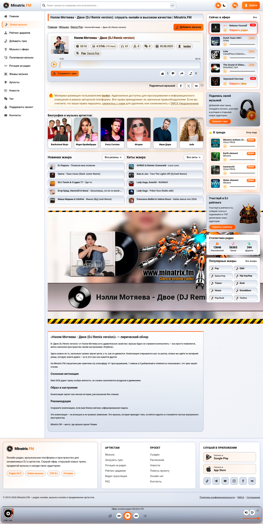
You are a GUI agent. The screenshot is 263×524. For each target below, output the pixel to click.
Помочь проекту (159, 470)
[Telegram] (216, 481)
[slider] (130, 65)
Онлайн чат (157, 476)
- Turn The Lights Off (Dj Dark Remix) (162, 174)
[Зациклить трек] (111, 515)
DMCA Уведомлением (185, 103)
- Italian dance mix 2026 (167, 199)
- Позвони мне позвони (76, 165)
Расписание (157, 460)
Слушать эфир (237, 83)
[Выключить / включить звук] (246, 512)
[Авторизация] (251, 5)
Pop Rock (217, 298)
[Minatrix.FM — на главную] (21, 5)
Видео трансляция (116, 476)
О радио (155, 454)
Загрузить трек (220, 121)
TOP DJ (53, 473)
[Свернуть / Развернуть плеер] (256, 510)
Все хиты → (194, 157)
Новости (155, 465)
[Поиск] (108, 5)
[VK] (252, 481)
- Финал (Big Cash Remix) (85, 199)
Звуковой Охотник (233, 78)
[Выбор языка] (235, 5)
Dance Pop (77, 27)
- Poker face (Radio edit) (155, 190)
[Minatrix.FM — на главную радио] (20, 449)
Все (255, 17)
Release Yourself (238, 25)
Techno (241, 298)
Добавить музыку (188, 27)
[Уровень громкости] (251, 518)
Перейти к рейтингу (222, 227)
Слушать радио (239, 30)
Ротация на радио (115, 465)
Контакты (156, 481)
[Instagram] (234, 481)
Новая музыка (35, 473)
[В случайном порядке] (144, 515)
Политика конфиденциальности (217, 497)
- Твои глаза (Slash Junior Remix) (79, 174)
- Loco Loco (158, 165)
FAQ (107, 481)
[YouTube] (225, 481)
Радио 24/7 (15, 473)
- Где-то (75, 182)
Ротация (68, 473)
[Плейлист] (252, 512)
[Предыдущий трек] (119, 515)
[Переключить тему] (221, 5)
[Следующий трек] (136, 515)
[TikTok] (207, 481)
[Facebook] (243, 481)
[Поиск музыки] (172, 5)
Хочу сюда (251, 132)
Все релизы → (113, 157)
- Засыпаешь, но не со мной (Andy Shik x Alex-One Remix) (104, 190)
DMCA (241, 497)
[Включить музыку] (127, 516)
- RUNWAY (152, 182)
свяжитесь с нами (113, 103)
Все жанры (251, 261)
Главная (52, 27)
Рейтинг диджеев (115, 470)
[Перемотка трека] (242, 44)
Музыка (64, 27)
